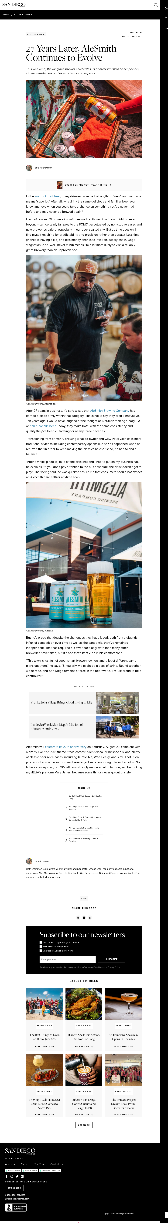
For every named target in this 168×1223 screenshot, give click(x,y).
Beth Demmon (43, 861)
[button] (78, 917)
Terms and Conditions (51, 1170)
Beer (84, 898)
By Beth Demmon (43, 167)
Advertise (10, 1164)
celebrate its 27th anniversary (65, 746)
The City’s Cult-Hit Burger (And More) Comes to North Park (85, 818)
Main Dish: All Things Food (54, 947)
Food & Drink (23, 14)
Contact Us (56, 1164)
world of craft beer (47, 196)
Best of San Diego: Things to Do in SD (59, 942)
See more (84, 1125)
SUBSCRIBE (112, 959)
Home (6, 14)
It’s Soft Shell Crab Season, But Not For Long (85, 797)
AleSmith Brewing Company (109, 410)
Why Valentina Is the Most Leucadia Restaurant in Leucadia (84, 829)
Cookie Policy (31, 1170)
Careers (25, 1164)
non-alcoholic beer (42, 426)
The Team (39, 1164)
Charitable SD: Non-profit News (56, 951)
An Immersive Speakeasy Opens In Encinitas (83, 840)
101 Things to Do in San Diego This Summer (83, 808)
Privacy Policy (14, 1170)
